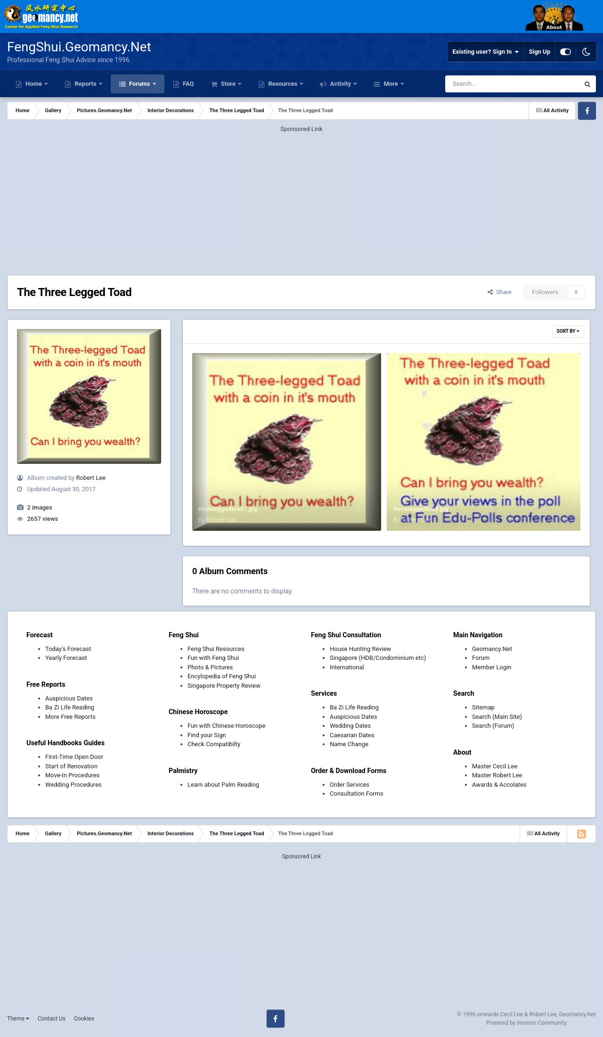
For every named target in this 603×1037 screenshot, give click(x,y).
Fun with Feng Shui (213, 657)
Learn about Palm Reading (223, 784)
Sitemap (483, 707)
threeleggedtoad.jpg (420, 508)
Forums (140, 83)
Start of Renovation (71, 766)
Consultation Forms (356, 793)
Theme (18, 1018)
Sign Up (539, 51)
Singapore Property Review (224, 685)
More (390, 83)
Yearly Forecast (66, 657)
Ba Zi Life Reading (69, 707)
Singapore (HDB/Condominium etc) (378, 657)
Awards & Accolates (499, 784)
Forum (480, 657)
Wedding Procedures (73, 784)
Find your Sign (206, 735)
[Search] (488, 83)
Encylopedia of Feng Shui (221, 676)
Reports (85, 83)
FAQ (187, 83)
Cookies (84, 1018)
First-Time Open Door (74, 756)
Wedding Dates (350, 725)
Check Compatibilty (213, 744)
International (347, 667)
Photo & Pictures (210, 667)
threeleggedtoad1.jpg (227, 508)
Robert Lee (91, 477)
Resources (283, 83)
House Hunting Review (360, 648)
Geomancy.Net (492, 648)
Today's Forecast (68, 648)
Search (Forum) (493, 725)
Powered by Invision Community (526, 1023)
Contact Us (51, 1018)
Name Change (349, 744)
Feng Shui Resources (215, 648)
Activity (340, 83)
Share (500, 292)
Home (33, 83)
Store (228, 83)
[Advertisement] (301, 200)
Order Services (349, 784)
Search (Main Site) (497, 716)
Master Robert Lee (497, 775)
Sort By (568, 331)
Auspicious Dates (69, 698)
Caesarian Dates (352, 735)
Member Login (492, 667)
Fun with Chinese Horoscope (226, 725)
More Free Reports (70, 716)
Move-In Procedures (72, 775)
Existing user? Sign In (486, 52)
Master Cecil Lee (494, 766)
